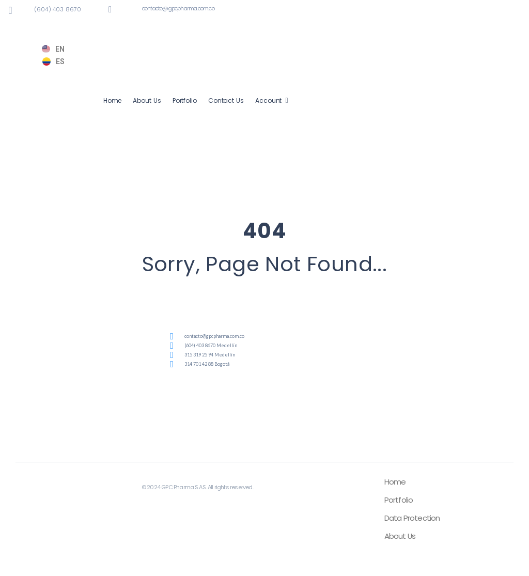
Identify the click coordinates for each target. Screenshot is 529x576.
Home (112, 100)
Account (268, 100)
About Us (147, 100)
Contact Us (226, 100)
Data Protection (412, 517)
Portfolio (185, 100)
